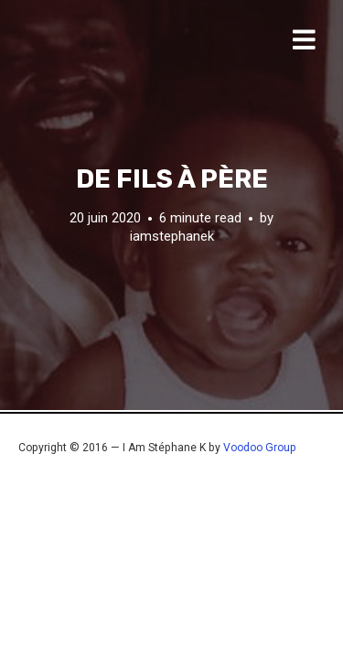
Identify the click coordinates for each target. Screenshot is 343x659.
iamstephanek (172, 236)
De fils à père (172, 179)
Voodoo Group (259, 447)
